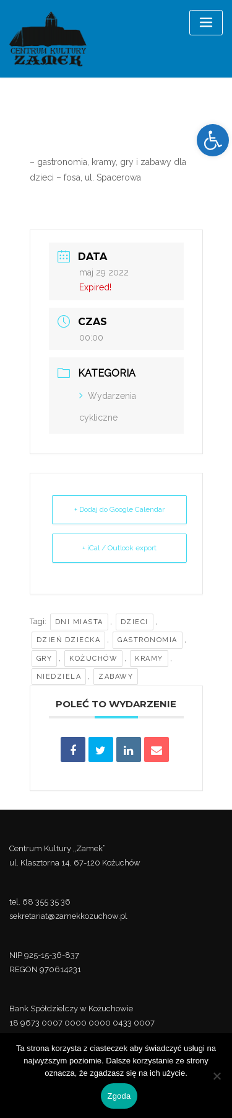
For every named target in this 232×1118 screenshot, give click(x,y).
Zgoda (119, 1096)
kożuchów (93, 659)
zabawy (115, 677)
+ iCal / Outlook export (119, 547)
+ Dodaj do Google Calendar (119, 509)
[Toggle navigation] (206, 22)
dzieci (134, 622)
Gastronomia (148, 640)
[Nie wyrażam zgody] (216, 1076)
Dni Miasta (79, 622)
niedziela (59, 677)
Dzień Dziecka (69, 640)
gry (45, 659)
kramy (149, 659)
